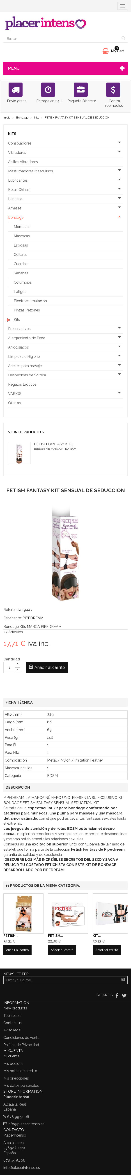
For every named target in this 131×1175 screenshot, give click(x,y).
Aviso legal (12, 1030)
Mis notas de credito (20, 1071)
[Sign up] (123, 980)
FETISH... (10, 936)
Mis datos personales (21, 1085)
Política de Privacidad (21, 1045)
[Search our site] (61, 39)
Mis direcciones (16, 1078)
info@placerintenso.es (26, 1124)
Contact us (12, 1023)
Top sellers (12, 1016)
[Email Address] (61, 980)
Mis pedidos (13, 1063)
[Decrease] (17, 670)
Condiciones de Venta (21, 1037)
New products (15, 1008)
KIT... (97, 936)
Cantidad (11, 659)
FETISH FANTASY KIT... (53, 444)
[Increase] (17, 664)
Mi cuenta (11, 1056)
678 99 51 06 (18, 1117)
